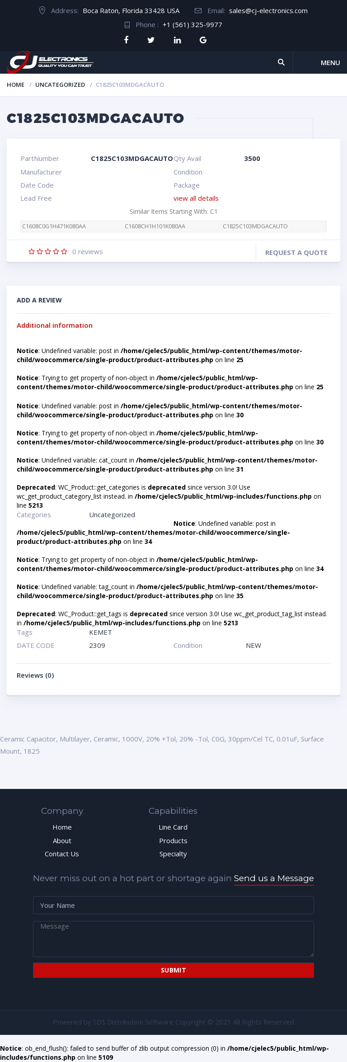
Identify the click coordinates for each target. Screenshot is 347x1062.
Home (15, 84)
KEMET (100, 632)
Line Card (173, 826)
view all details (196, 198)
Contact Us (62, 853)
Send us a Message (274, 878)
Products (173, 840)
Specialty (173, 853)
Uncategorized (60, 84)
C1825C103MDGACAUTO (255, 226)
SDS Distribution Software (133, 1021)
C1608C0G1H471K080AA (54, 226)
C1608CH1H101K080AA (155, 226)
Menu (330, 62)
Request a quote (296, 252)
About (62, 840)
